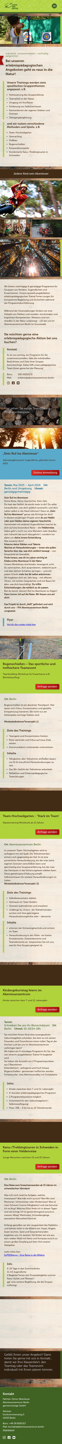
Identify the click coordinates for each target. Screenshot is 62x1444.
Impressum (8, 1430)
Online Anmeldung (45, 472)
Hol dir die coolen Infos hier (21, 624)
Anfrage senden (47, 686)
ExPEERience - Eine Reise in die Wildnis (24, 1255)
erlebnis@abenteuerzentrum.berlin (36, 377)
